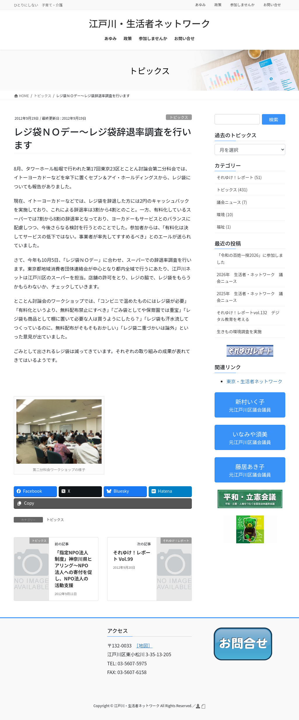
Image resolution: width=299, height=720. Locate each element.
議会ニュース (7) (232, 202)
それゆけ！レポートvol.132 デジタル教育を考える (248, 316)
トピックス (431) (232, 190)
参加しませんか (242, 4)
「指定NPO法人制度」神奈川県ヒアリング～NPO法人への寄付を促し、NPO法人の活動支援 (73, 569)
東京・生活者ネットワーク (254, 381)
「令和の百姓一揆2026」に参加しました (250, 258)
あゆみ (200, 4)
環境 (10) (225, 214)
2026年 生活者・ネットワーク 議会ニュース (250, 277)
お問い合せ (272, 4)
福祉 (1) (224, 227)
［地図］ (144, 645)
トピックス (179, 117)
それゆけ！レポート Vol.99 (131, 555)
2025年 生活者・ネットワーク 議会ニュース (250, 297)
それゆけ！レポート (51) (239, 177)
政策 (217, 4)
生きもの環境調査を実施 (239, 331)
